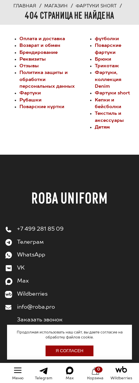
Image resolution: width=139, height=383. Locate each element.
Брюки (103, 59)
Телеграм (30, 242)
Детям (102, 127)
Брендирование (38, 52)
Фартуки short (112, 93)
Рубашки (30, 100)
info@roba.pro (36, 307)
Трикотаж (107, 66)
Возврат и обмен (39, 45)
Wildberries (32, 294)
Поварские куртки (41, 106)
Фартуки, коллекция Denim (108, 79)
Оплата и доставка (42, 38)
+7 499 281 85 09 (40, 229)
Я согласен (69, 350)
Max (23, 281)
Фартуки (30, 93)
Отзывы (29, 66)
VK (21, 268)
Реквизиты (32, 59)
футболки (107, 38)
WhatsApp (31, 255)
